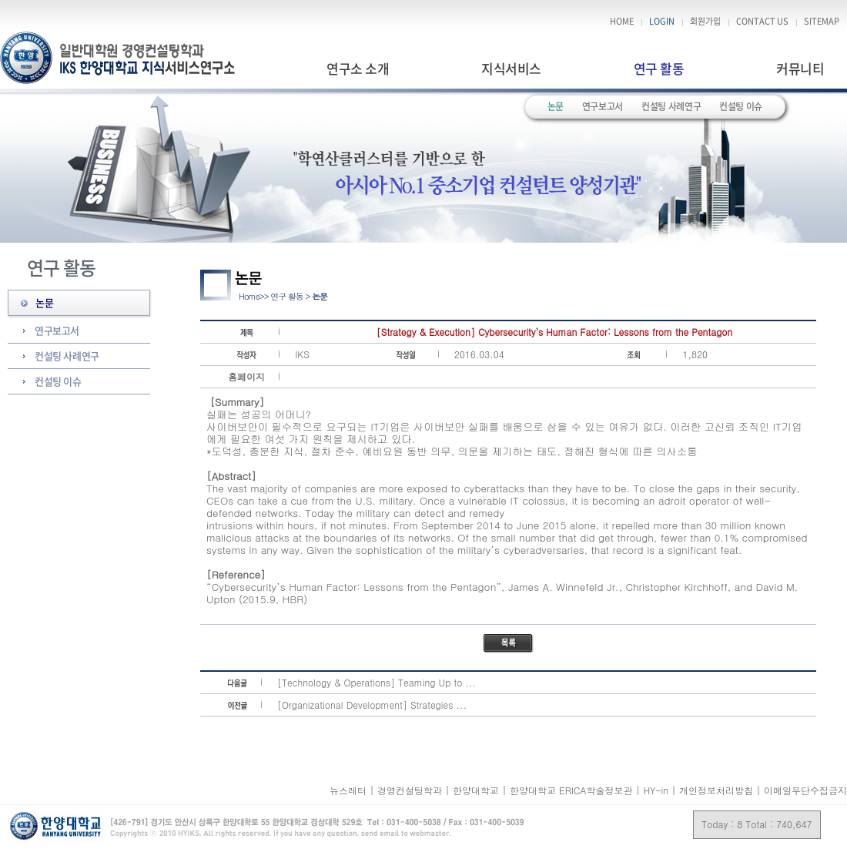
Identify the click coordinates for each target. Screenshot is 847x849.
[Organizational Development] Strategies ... (372, 704)
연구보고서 (602, 106)
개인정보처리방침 (716, 790)
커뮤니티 (800, 68)
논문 (555, 106)
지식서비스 (511, 68)
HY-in (657, 790)
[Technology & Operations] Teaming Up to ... (376, 682)
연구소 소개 (357, 68)
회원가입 (705, 21)
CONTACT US (762, 21)
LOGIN (662, 21)
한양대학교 (477, 790)
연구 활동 (659, 68)
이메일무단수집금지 (805, 790)
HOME (622, 21)
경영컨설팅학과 (411, 790)
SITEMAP (821, 21)
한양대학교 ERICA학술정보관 (572, 790)
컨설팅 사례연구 (671, 106)
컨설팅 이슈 (740, 106)
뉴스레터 (350, 790)
